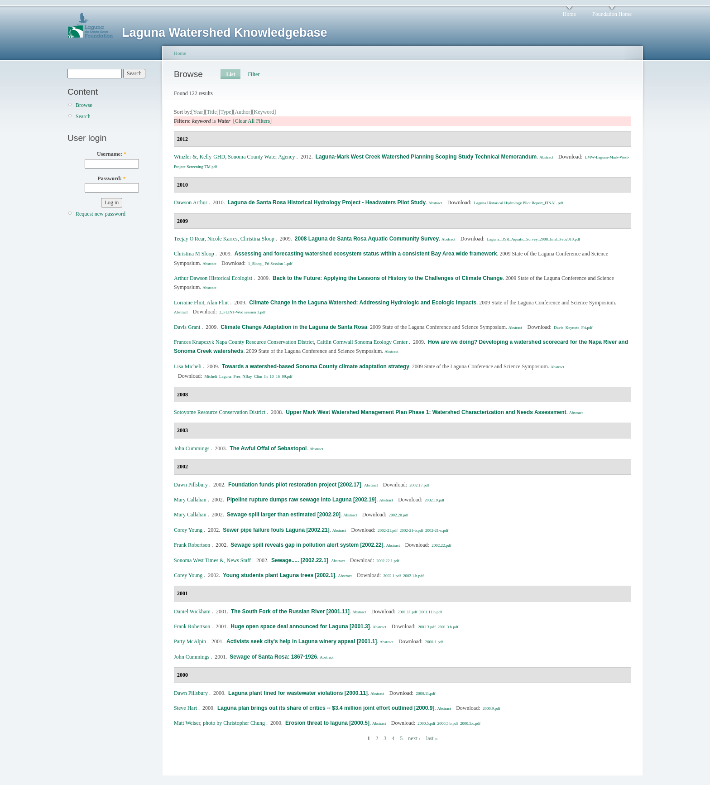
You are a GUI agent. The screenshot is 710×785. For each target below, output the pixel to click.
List (230, 74)
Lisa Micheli (187, 366)
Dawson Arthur (190, 202)
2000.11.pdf (425, 693)
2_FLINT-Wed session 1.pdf (242, 312)
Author (242, 112)
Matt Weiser (187, 723)
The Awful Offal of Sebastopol (268, 448)
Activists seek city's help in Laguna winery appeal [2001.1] (301, 641)
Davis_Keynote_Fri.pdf (573, 327)
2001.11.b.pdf (430, 612)
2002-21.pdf (388, 530)
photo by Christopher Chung (234, 723)
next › (414, 738)
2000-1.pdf (434, 642)
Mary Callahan (190, 499)
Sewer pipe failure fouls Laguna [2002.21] (276, 530)
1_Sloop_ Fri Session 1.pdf (270, 263)
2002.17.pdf (419, 485)
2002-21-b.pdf (411, 530)
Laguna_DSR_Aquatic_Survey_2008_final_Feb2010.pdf (533, 239)
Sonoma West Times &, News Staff (212, 560)
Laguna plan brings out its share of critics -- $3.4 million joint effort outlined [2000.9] (325, 708)
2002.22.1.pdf (387, 561)
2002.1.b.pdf (413, 575)
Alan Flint (217, 302)
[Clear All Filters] (252, 121)
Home (569, 14)
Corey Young (188, 530)
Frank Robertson (192, 545)
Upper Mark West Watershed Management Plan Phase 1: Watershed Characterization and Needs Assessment (426, 412)
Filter (253, 74)
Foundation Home (612, 14)
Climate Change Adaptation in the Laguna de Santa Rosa (294, 327)
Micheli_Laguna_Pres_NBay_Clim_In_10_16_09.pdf (249, 376)
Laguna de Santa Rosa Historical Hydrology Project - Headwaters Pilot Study (327, 202)
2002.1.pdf (392, 575)
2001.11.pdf (407, 612)
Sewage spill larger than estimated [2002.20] (284, 514)
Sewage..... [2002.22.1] (299, 560)
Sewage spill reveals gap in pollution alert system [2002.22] (306, 545)
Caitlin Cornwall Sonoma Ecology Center (362, 342)
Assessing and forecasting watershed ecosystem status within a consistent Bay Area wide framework (366, 253)
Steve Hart (185, 708)
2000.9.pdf (491, 708)
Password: (111, 178)
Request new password (100, 214)
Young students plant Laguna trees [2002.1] (279, 575)
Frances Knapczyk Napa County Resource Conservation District (244, 342)
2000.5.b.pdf (447, 723)
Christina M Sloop (194, 253)
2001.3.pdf (427, 627)
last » (432, 738)
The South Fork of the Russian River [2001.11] (290, 611)
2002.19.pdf (435, 500)
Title (211, 112)
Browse (84, 105)
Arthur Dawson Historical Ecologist (213, 278)
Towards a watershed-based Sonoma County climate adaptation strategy (315, 366)
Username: (111, 154)
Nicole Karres (222, 239)
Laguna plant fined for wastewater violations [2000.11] (298, 693)
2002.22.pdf (441, 545)
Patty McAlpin (190, 641)
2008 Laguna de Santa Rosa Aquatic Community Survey (367, 239)
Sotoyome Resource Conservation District (219, 412)
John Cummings (191, 448)
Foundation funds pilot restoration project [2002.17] (294, 485)
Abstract (546, 157)
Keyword (264, 112)
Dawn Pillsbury (191, 485)
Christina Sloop (257, 239)
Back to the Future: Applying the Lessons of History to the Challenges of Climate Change (388, 278)
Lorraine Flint (189, 302)
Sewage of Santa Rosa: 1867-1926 (273, 657)
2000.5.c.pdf (470, 723)
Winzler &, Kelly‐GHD (199, 157)
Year (198, 112)
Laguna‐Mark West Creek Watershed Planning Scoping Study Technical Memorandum (426, 157)
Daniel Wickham (192, 611)
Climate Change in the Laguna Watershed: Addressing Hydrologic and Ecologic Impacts (362, 302)
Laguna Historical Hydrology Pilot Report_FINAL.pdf (518, 203)
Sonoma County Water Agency (261, 157)
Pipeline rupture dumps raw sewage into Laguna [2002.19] (302, 499)
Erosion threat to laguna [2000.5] (327, 723)
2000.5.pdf (426, 723)
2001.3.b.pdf (448, 627)
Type (226, 112)
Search (83, 116)
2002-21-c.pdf (436, 530)
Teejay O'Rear (189, 239)
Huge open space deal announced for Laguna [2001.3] (299, 626)
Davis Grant (187, 327)
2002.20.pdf (398, 515)
